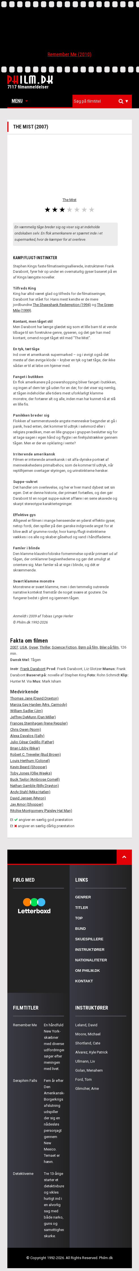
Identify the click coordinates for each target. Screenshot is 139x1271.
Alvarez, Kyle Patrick (91, 1052)
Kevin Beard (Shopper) (28, 767)
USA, (24, 647)
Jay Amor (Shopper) (26, 804)
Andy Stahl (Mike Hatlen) (30, 792)
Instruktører (89, 949)
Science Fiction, (65, 647)
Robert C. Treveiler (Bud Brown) (35, 754)
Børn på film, (88, 647)
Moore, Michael (87, 1034)
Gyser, (34, 647)
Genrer (83, 897)
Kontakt (84, 981)
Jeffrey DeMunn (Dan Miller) (33, 717)
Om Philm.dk (87, 970)
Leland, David (86, 1025)
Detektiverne (23, 1173)
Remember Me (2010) (69, 54)
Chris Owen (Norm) (25, 729)
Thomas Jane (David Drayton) (34, 698)
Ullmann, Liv (85, 1061)
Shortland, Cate (87, 1043)
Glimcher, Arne (87, 1088)
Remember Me (25, 1025)
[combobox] (102, 101)
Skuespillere (89, 939)
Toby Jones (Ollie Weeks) (31, 773)
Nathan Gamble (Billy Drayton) (34, 786)
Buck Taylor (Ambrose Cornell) (35, 779)
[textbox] (103, 101)
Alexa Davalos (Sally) (27, 736)
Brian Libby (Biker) (25, 748)
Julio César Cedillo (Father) (32, 742)
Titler (81, 907)
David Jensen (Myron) (28, 798)
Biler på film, (109, 647)
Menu (20, 101)
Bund (80, 928)
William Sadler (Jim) (26, 711)
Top (79, 918)
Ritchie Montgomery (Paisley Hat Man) (41, 810)
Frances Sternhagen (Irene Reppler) (39, 723)
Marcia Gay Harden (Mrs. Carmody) (38, 704)
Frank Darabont (33, 669)
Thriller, (45, 647)
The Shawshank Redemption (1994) (62, 305)
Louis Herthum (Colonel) (30, 761)
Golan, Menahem (89, 1070)
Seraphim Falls (25, 1080)
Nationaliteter (91, 960)
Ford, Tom (83, 1079)
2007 (14, 647)
